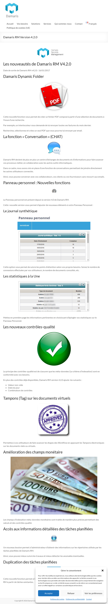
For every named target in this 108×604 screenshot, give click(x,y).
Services (47, 23)
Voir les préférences (93, 593)
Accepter (49, 593)
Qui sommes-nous (63, 23)
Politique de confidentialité (75, 599)
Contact (89, 599)
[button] (102, 570)
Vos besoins (22, 23)
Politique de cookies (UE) (18, 27)
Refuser (71, 593)
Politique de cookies (57, 599)
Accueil (10, 23)
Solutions (35, 23)
